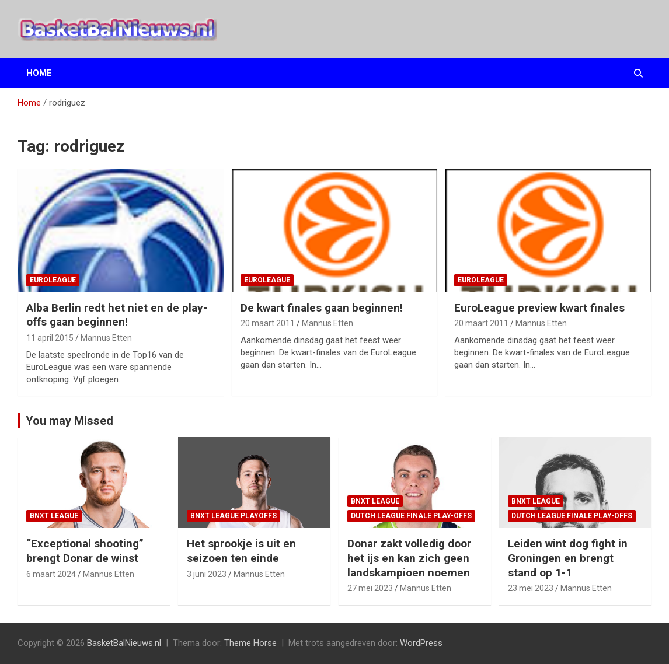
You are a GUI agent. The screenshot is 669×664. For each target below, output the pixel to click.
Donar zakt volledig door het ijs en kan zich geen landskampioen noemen (409, 558)
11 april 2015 (50, 338)
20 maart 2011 (268, 323)
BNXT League (54, 516)
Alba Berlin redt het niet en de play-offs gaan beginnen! (116, 315)
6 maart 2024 (51, 574)
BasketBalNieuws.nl (124, 643)
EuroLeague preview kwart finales (539, 307)
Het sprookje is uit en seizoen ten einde (241, 551)
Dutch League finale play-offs (411, 516)
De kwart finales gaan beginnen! (322, 307)
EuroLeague (53, 280)
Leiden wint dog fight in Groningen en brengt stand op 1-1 (568, 558)
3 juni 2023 (207, 574)
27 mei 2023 (370, 588)
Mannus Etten (106, 338)
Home (39, 73)
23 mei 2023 (530, 588)
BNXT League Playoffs (233, 516)
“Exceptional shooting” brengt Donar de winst (85, 551)
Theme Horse (250, 643)
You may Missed (69, 421)
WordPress (421, 643)
